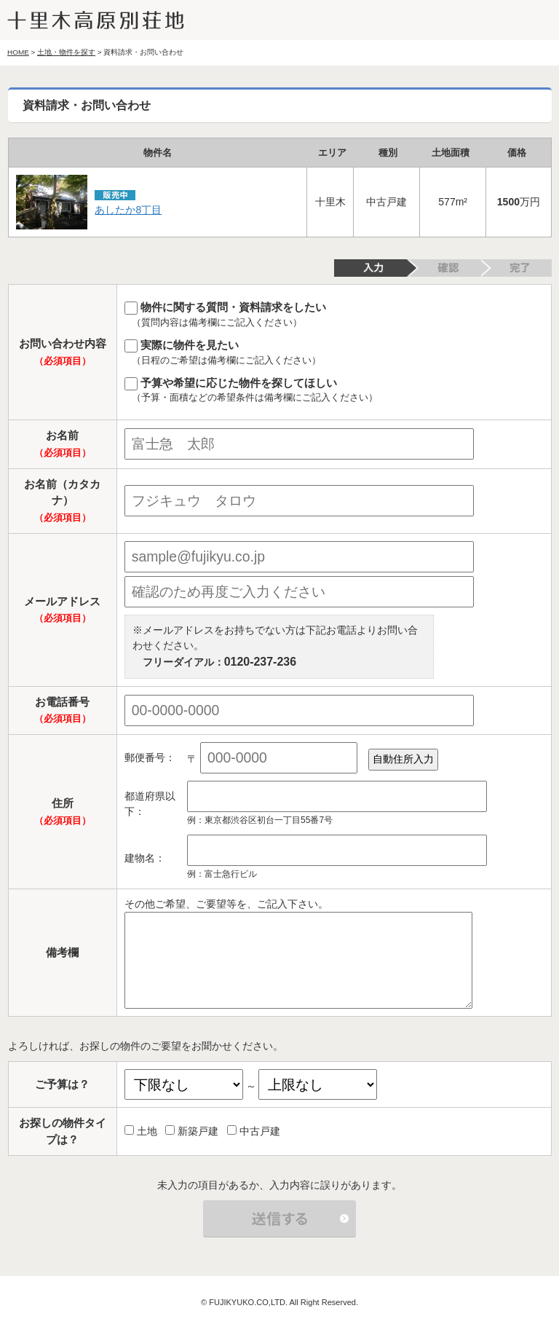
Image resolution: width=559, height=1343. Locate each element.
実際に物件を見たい (334, 353)
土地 (140, 1131)
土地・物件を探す (66, 52)
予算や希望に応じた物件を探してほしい (334, 391)
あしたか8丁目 (128, 210)
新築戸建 (191, 1131)
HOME (18, 52)
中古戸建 (253, 1131)
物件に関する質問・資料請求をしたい (334, 315)
